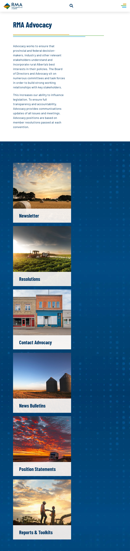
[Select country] (70, 404)
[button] (71, 6)
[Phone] (91, 404)
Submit (27, 448)
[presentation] (40, 438)
